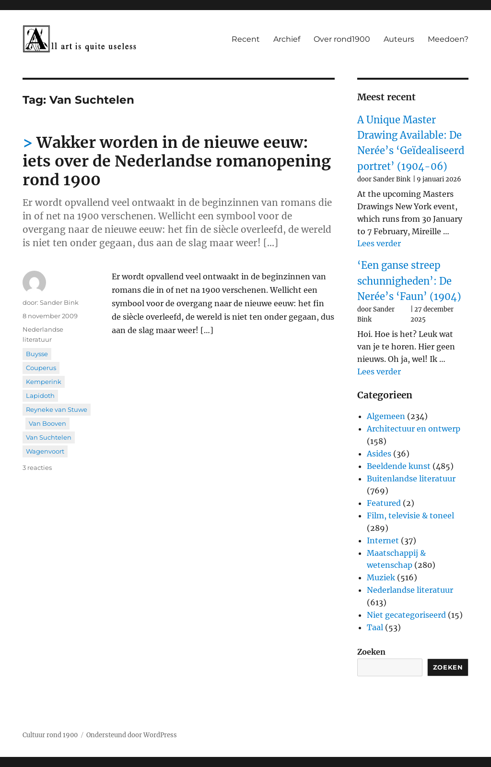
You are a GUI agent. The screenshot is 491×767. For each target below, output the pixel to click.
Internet (383, 540)
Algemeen (386, 416)
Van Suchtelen (48, 437)
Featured (384, 503)
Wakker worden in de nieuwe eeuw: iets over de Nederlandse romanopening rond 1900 (177, 161)
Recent (246, 39)
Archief (286, 39)
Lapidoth (40, 395)
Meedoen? (448, 39)
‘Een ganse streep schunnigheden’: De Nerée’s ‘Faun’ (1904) (409, 280)
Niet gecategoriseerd (406, 615)
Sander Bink (59, 302)
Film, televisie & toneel (410, 515)
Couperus (41, 368)
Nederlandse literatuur (410, 590)
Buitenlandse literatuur (411, 478)
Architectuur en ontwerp (413, 428)
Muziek (381, 577)
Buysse (37, 354)
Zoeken (371, 652)
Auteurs (399, 39)
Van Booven (47, 423)
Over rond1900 (342, 39)
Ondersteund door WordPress (131, 735)
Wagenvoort (45, 451)
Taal (375, 627)
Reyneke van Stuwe (56, 409)
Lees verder (379, 243)
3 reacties (37, 467)
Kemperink (43, 381)
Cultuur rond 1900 (50, 735)
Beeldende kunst (399, 466)
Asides (379, 453)
